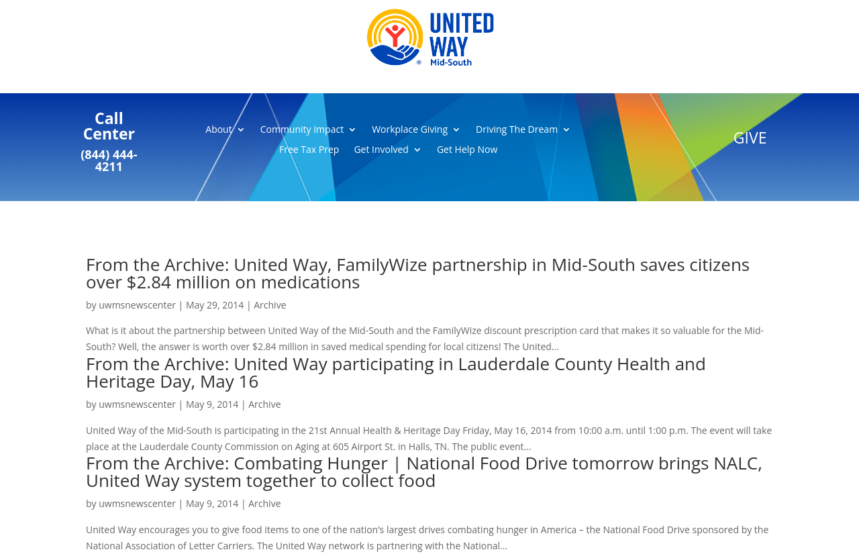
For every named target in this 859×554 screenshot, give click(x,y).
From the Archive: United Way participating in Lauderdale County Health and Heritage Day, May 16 (396, 372)
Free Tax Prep (309, 150)
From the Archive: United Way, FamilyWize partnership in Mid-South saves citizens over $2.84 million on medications (418, 273)
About (218, 130)
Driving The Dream (517, 130)
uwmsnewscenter (137, 304)
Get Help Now (467, 150)
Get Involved (381, 150)
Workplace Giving (410, 130)
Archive (270, 304)
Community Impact (302, 130)
